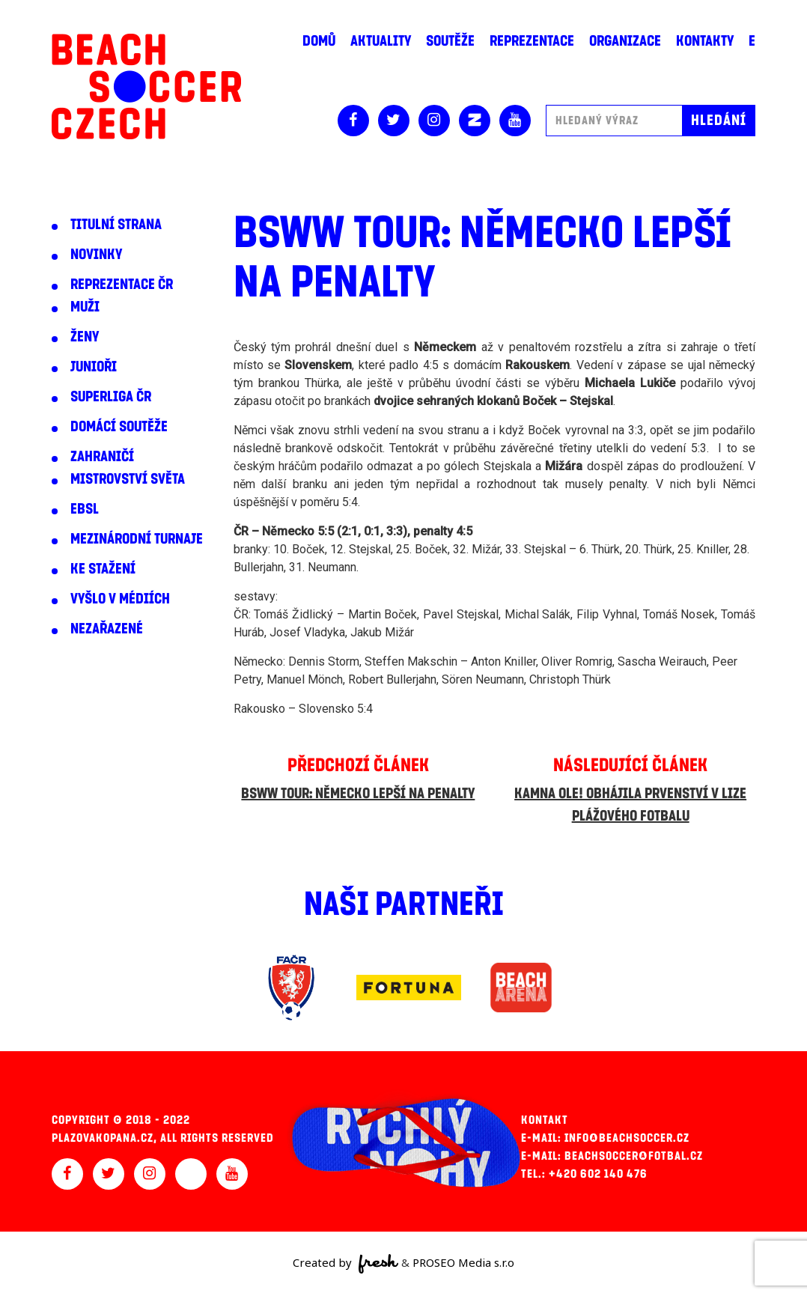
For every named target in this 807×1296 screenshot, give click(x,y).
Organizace (625, 41)
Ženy (84, 336)
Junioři (93, 366)
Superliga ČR (110, 396)
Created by (345, 1264)
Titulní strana (116, 224)
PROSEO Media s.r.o (463, 1262)
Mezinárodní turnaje (136, 539)
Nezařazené (106, 628)
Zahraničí (102, 456)
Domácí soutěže (119, 426)
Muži (85, 306)
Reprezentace (532, 41)
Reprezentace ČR (121, 284)
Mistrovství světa (127, 479)
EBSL (84, 509)
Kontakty (705, 41)
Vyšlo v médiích (120, 598)
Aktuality (380, 41)
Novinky (96, 254)
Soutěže (450, 41)
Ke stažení (102, 569)
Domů (318, 41)
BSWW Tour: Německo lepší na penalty (358, 793)
